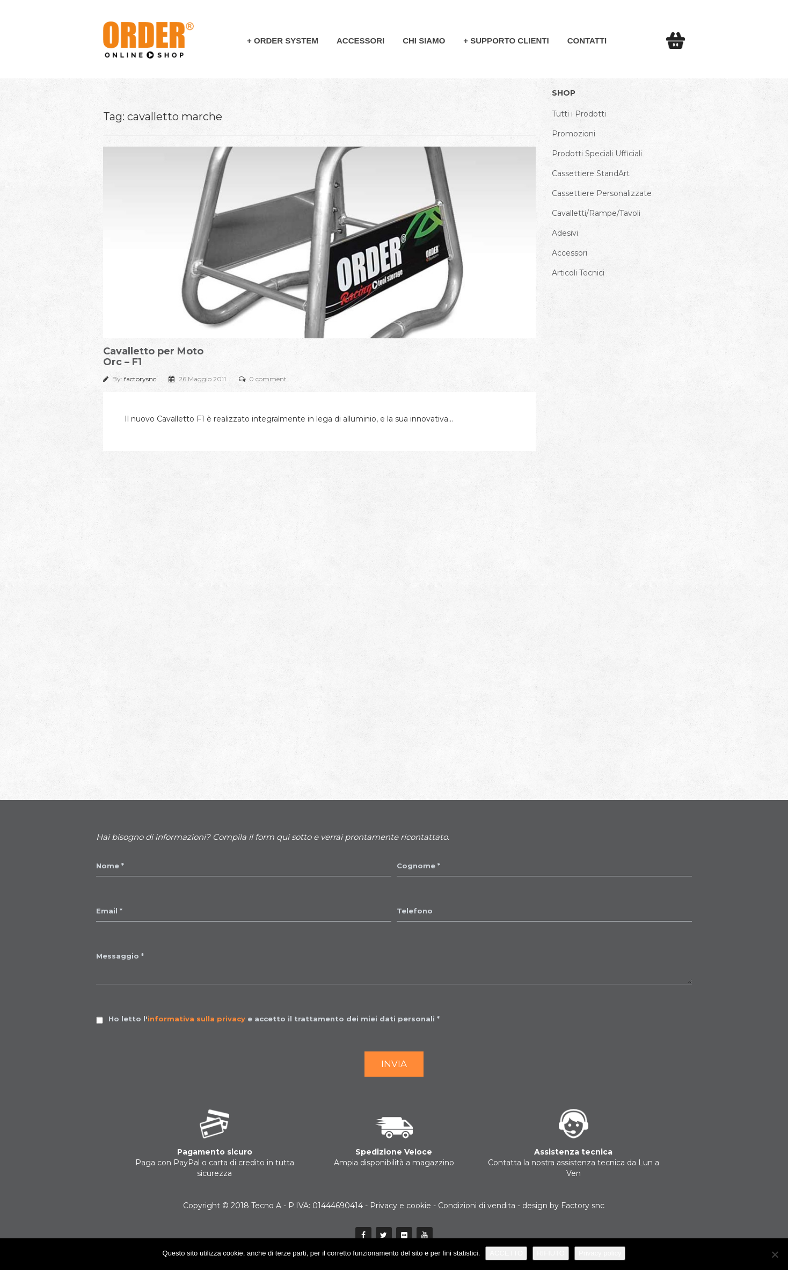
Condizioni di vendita (476, 1205)
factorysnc (141, 379)
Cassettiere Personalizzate (602, 193)
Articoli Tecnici (578, 273)
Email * (109, 910)
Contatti (587, 40)
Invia (394, 1063)
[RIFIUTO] (774, 1254)
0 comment (268, 379)
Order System (286, 40)
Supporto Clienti (509, 40)
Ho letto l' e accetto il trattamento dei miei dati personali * (274, 1018)
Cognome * (418, 865)
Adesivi (565, 233)
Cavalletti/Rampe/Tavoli (596, 213)
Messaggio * (120, 956)
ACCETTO (506, 1253)
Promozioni (573, 134)
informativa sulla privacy (196, 1018)
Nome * (110, 865)
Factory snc (582, 1205)
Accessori (360, 40)
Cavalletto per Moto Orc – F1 (153, 356)
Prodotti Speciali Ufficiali (597, 153)
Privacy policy (600, 1253)
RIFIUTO (551, 1253)
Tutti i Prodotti (579, 114)
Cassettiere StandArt (591, 173)
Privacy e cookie (400, 1205)
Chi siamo (424, 40)
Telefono (415, 910)
